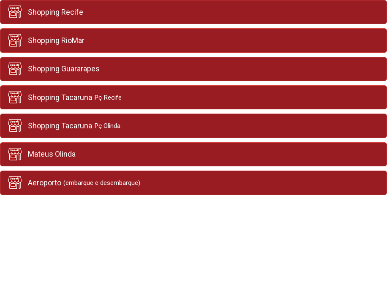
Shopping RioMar (45, 40)
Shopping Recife (45, 12)
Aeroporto (73, 182)
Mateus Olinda (41, 154)
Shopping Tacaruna (64, 97)
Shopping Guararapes (53, 69)
